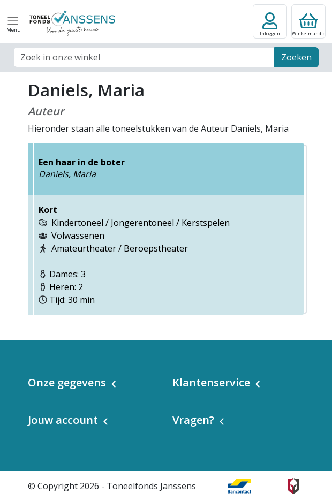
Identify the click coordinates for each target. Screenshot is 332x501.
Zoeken (296, 57)
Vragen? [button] (193, 420)
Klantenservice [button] (211, 382)
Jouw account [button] (63, 420)
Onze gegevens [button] (67, 382)
